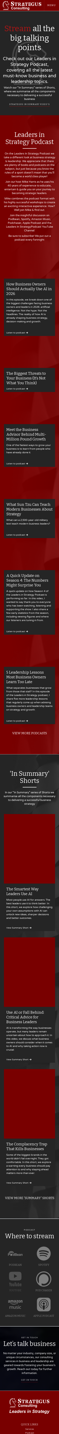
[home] (22, 5)
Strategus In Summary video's (29, 104)
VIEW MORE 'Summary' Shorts (29, 1198)
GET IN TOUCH (29, 1381)
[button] (51, 5)
